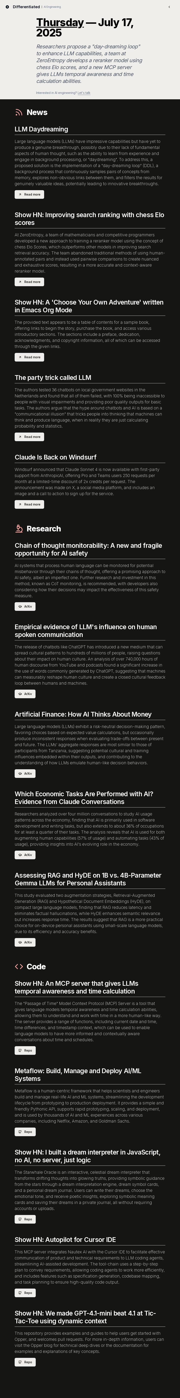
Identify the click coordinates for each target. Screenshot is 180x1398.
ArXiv (25, 606)
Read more (29, 194)
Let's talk (84, 93)
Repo (25, 1050)
